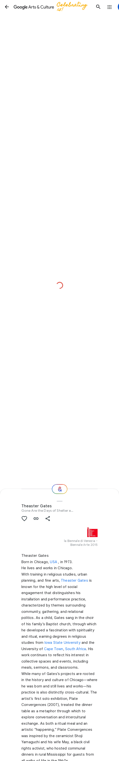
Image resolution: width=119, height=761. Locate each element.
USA (53, 562)
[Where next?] (59, 489)
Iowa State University (63, 642)
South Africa (75, 649)
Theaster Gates (74, 580)
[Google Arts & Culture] (53, 7)
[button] (7, 7)
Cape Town (53, 649)
